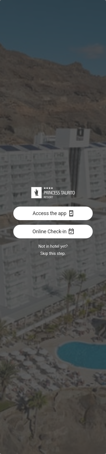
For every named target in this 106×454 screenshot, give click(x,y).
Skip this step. (53, 253)
